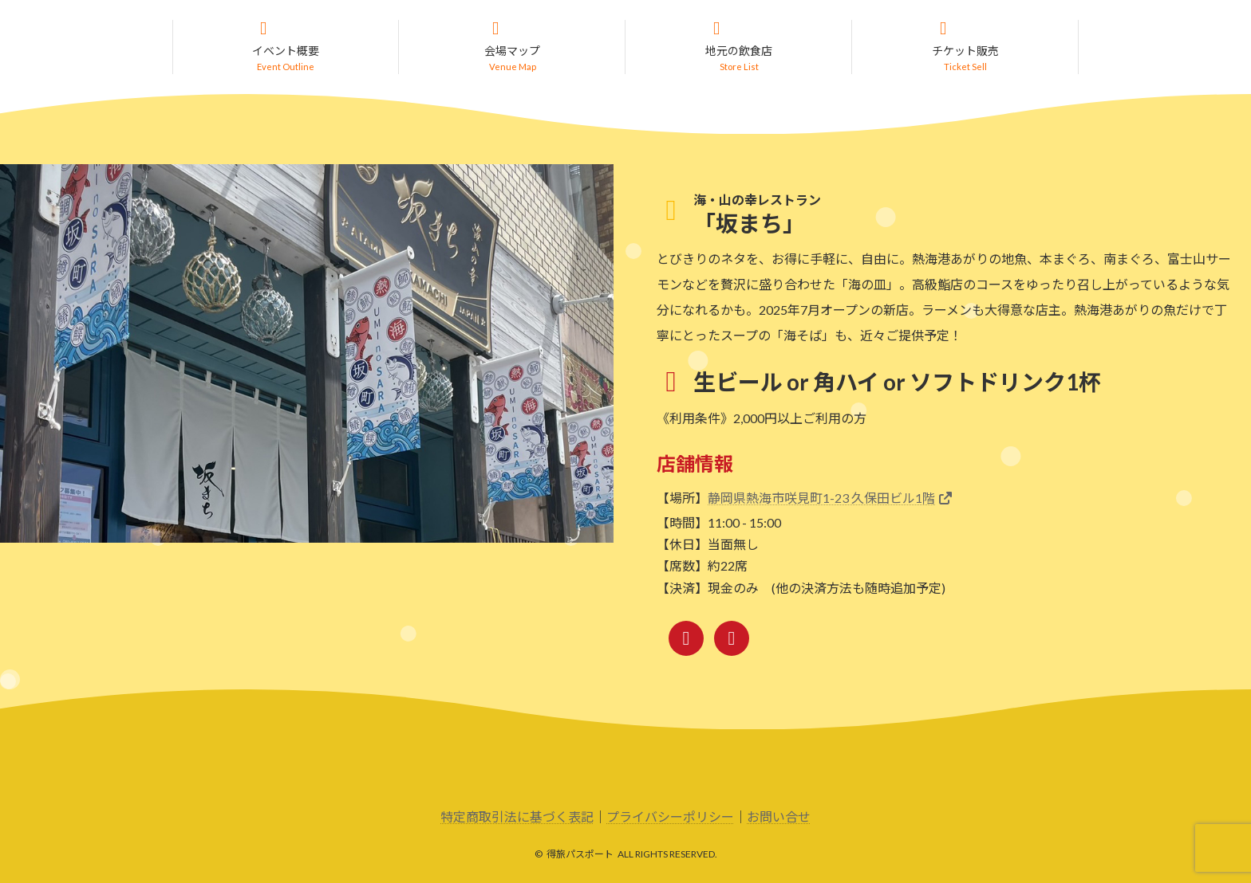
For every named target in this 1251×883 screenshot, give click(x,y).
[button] (285, 47)
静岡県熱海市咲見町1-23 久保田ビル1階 (821, 498)
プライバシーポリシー (670, 817)
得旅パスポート (580, 855)
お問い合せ (779, 817)
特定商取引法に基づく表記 (517, 817)
